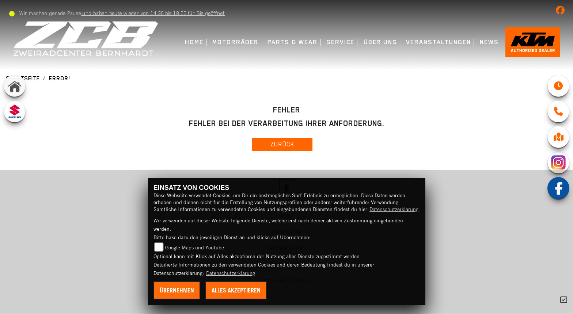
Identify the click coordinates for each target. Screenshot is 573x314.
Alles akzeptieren (236, 290)
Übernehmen (177, 290)
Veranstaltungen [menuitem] (438, 42)
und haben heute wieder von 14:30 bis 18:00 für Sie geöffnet (153, 13)
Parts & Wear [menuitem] (292, 42)
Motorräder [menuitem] (235, 42)
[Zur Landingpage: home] (15, 86)
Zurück (282, 144)
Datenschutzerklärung (393, 209)
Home (194, 42)
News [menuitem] (489, 42)
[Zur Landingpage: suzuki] (15, 111)
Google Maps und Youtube (194, 247)
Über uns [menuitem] (380, 42)
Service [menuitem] (340, 42)
